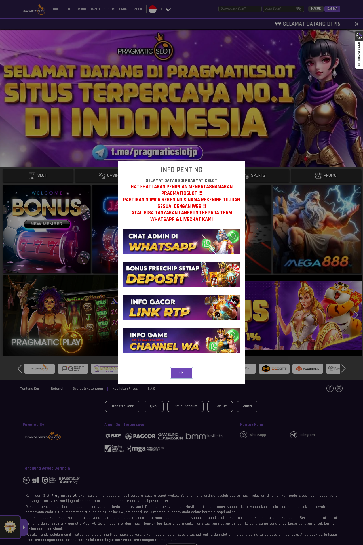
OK (181, 372)
